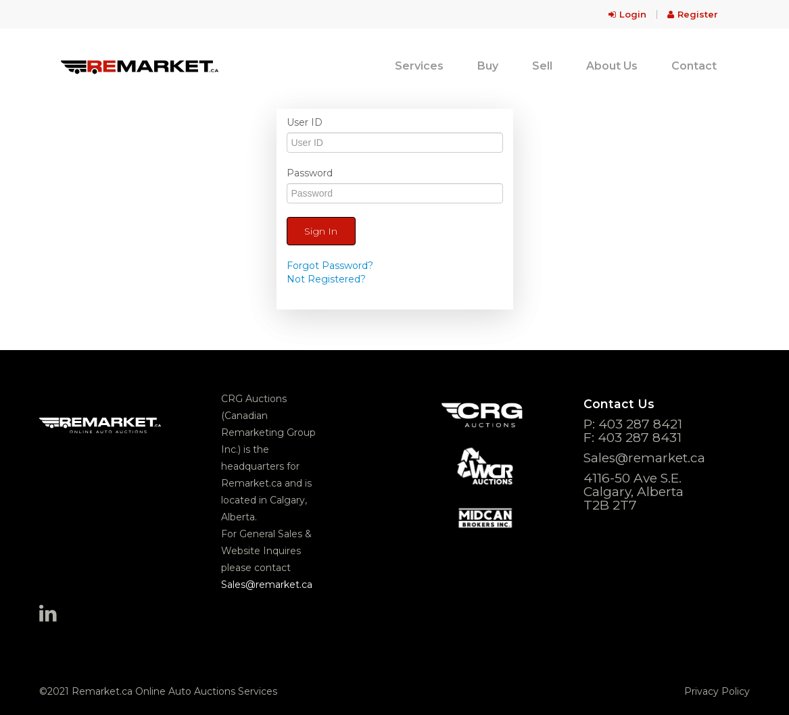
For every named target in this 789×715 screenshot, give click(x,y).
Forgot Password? (330, 266)
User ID (304, 122)
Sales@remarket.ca (266, 584)
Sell (542, 65)
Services (419, 65)
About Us (612, 65)
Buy (487, 65)
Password (310, 173)
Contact (694, 65)
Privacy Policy (717, 691)
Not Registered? (326, 279)
